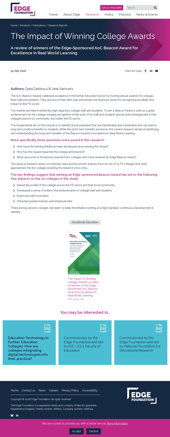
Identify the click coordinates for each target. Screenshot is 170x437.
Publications (39, 25)
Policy (109, 16)
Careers (53, 390)
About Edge (71, 16)
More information (117, 423)
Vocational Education (85, 222)
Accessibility (90, 390)
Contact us (28, 390)
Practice (125, 16)
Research (92, 16)
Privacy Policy (70, 390)
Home (53, 14)
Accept (76, 431)
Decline (93, 431)
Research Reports (58, 25)
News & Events (147, 16)
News (42, 390)
